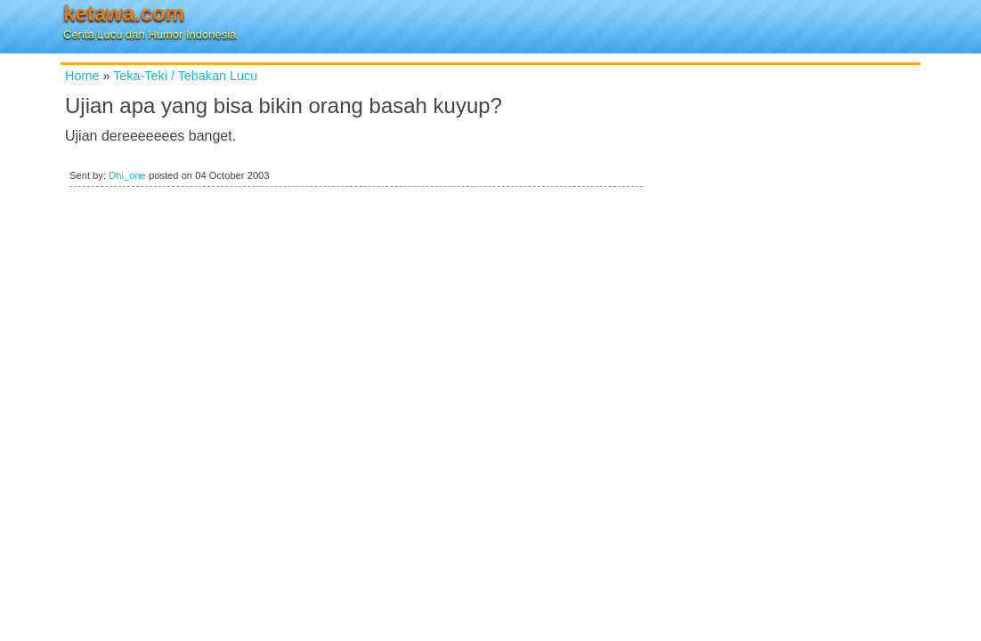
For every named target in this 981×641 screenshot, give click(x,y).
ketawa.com (123, 13)
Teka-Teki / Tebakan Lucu (185, 76)
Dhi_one (127, 175)
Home (82, 76)
